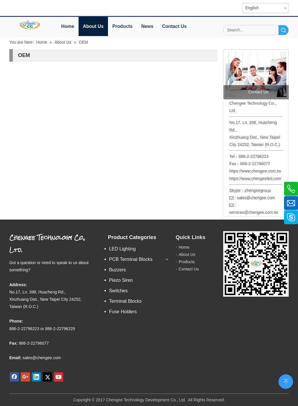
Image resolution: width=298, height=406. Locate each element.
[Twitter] (47, 377)
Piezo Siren (121, 280)
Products (122, 26)
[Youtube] (58, 377)
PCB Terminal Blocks (130, 259)
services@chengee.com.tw (253, 212)
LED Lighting (122, 248)
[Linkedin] (36, 377)
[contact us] (256, 74)
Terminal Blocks (125, 301)
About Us (93, 26)
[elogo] (30, 24)
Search (283, 30)
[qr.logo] (256, 264)
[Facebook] (14, 377)
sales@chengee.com (256, 197)
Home (67, 26)
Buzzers (117, 269)
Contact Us (174, 26)
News (147, 26)
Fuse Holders (123, 311)
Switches (118, 290)
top (286, 381)
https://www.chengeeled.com (255, 178)
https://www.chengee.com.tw (255, 171)
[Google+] (25, 377)
